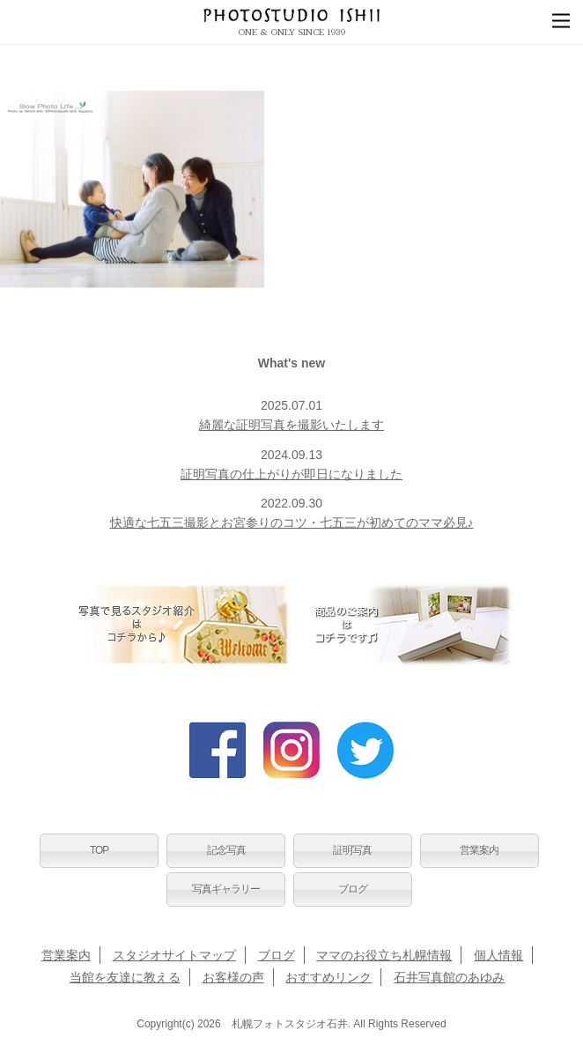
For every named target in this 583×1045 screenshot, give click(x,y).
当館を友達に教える (125, 977)
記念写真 (226, 850)
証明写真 (352, 850)
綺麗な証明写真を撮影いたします (291, 425)
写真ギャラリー (226, 889)
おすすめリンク (328, 977)
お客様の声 (233, 977)
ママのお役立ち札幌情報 (384, 955)
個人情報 (498, 955)
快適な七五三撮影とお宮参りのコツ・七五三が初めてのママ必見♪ (292, 522)
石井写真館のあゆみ (449, 977)
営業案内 (479, 850)
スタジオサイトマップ (174, 955)
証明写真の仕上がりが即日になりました (291, 474)
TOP (99, 850)
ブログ (352, 889)
